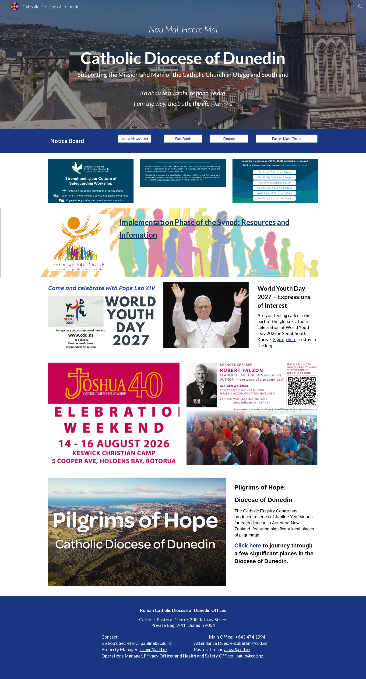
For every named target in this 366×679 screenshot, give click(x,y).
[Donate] (229, 138)
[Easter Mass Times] (286, 138)
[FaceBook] (183, 138)
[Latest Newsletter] (134, 138)
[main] (183, 64)
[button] (360, 6)
